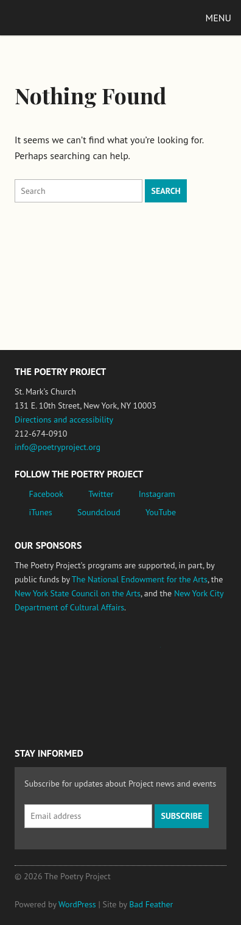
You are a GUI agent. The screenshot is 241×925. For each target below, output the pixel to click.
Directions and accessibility (64, 419)
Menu (218, 18)
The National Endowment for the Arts (140, 579)
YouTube (160, 512)
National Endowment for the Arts (48, 653)
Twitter (100, 493)
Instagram (157, 493)
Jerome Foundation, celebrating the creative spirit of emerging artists (127, 653)
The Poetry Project (66, 17)
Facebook (46, 493)
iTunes (40, 512)
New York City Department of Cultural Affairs (49, 705)
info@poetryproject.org (57, 446)
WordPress (77, 904)
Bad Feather (151, 904)
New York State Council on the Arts (78, 593)
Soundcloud (98, 512)
